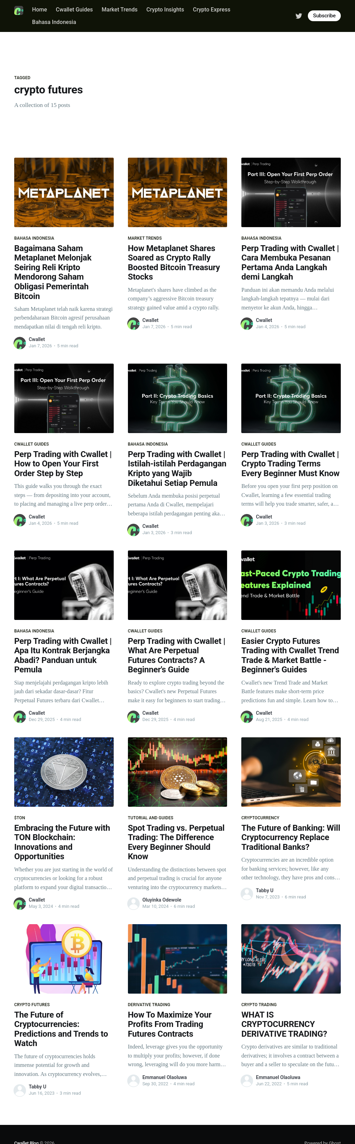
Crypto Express (211, 9)
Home (39, 9)
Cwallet (37, 339)
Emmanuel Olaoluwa (164, 1077)
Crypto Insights (165, 9)
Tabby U (264, 890)
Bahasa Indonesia (54, 22)
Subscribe (324, 16)
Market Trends (119, 9)
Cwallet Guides (74, 9)
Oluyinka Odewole (161, 900)
